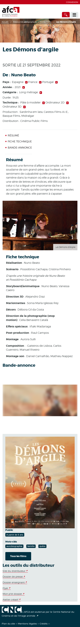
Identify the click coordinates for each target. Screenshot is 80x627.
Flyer (5, 588)
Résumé (12, 135)
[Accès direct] (66, 14)
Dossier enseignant (14, 582)
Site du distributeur (14, 570)
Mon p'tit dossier (12, 593)
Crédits (43, 623)
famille (31, 546)
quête (42, 546)
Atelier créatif (10, 599)
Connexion (72, 2)
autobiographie (14, 546)
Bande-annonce (18, 147)
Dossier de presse (13, 576)
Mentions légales (27, 623)
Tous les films (18, 556)
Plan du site (8, 623)
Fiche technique (18, 141)
